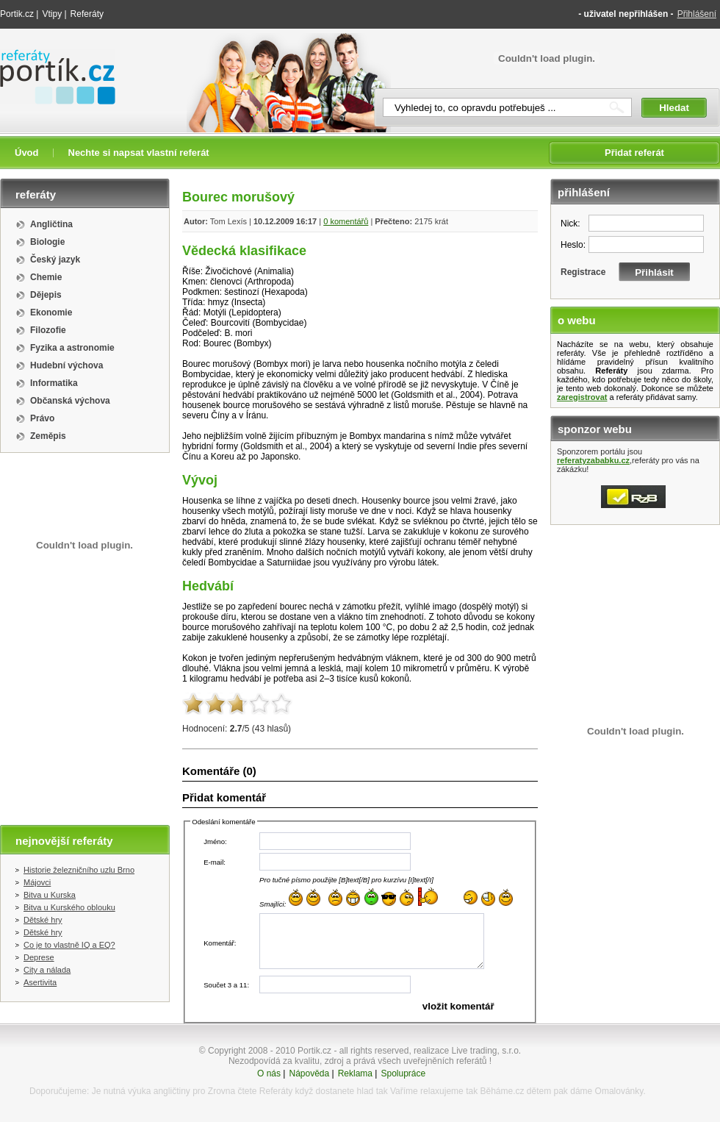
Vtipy (52, 14)
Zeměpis (48, 436)
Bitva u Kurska (50, 894)
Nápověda (309, 1073)
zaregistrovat (582, 397)
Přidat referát (634, 152)
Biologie (47, 242)
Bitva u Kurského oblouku (69, 907)
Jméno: (215, 841)
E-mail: (215, 862)
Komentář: (220, 943)
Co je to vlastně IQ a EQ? (69, 944)
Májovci (37, 882)
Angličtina (51, 224)
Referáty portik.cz (50, 56)
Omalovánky (619, 1091)
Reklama (355, 1073)
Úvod (27, 152)
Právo (42, 418)
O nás (269, 1073)
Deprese (39, 957)
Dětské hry (43, 919)
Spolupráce (403, 1073)
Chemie (46, 277)
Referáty (87, 14)
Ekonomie (51, 312)
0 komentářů (345, 221)
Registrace (583, 272)
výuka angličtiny (159, 1091)
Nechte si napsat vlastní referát (138, 152)
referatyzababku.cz (593, 460)
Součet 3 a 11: (226, 985)
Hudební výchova (66, 365)
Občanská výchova (70, 401)
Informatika (54, 383)
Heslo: (573, 245)
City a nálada (47, 969)
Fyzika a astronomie (72, 348)
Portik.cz (17, 14)
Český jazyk (55, 259)
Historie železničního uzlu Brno (79, 869)
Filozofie (48, 330)
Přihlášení (696, 14)
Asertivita (40, 982)
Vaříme (404, 1091)
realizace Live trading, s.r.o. (467, 1051)
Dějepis (46, 295)
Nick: (570, 223)
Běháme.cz (502, 1091)
